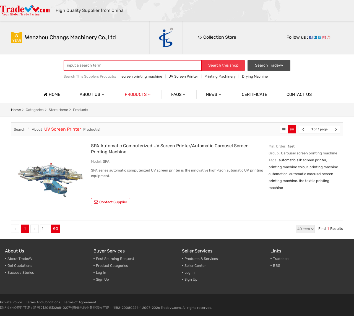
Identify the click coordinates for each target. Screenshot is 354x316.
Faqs (179, 94)
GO (55, 229)
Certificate (254, 94)
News (214, 94)
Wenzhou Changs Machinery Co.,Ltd (70, 37)
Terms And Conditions (43, 302)
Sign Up (190, 279)
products (80, 110)
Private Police (11, 302)
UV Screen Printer (183, 76)
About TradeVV (20, 259)
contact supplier (110, 202)
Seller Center (195, 266)
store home (58, 110)
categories (35, 110)
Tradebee (280, 259)
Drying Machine (255, 76)
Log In (101, 272)
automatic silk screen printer (302, 160)
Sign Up (102, 279)
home (16, 110)
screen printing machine (141, 76)
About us (92, 94)
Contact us (299, 94)
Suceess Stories (20, 272)
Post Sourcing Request (115, 259)
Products (138, 94)
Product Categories (112, 266)
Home (51, 94)
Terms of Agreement (80, 302)
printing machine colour (288, 167)
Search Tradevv (269, 65)
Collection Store (217, 37)
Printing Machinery (220, 76)
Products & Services (201, 259)
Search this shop (223, 65)
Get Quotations (19, 266)
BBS (276, 266)
